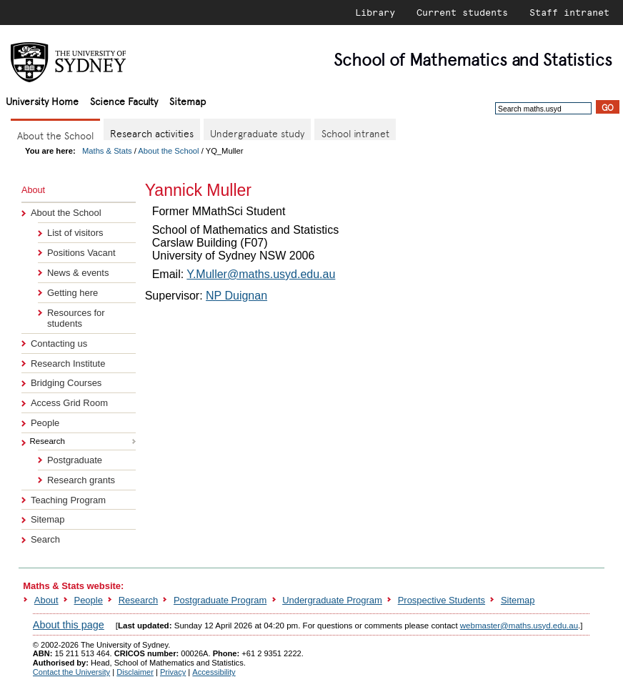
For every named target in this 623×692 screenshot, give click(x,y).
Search (45, 539)
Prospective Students (441, 600)
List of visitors (75, 232)
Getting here (72, 292)
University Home (42, 100)
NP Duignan (236, 296)
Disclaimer (135, 672)
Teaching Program (68, 500)
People (45, 422)
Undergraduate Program (332, 600)
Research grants (81, 480)
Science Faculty (124, 100)
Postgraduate (74, 460)
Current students (462, 12)
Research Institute (68, 363)
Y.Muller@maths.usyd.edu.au (260, 274)
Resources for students (76, 318)
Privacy (173, 672)
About (46, 600)
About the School (168, 151)
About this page (68, 625)
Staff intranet (569, 12)
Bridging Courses (66, 382)
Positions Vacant (81, 252)
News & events (78, 272)
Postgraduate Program (220, 600)
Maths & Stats (107, 151)
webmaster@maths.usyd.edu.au (519, 625)
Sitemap (187, 100)
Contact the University (71, 672)
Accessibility (213, 672)
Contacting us (59, 343)
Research (138, 600)
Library (375, 12)
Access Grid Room (69, 402)
